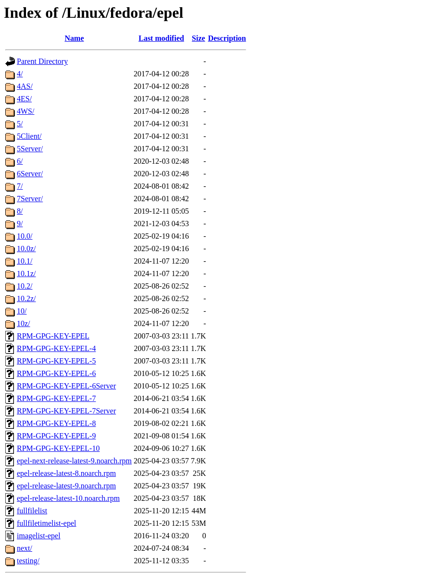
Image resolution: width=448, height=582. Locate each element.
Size (198, 38)
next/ (24, 548)
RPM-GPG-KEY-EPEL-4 (56, 348)
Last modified (161, 38)
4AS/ (25, 86)
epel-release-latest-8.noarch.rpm (66, 473)
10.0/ (24, 236)
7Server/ (30, 198)
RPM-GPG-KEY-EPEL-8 (56, 423)
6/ (20, 161)
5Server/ (30, 149)
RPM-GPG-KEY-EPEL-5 (56, 361)
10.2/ (24, 286)
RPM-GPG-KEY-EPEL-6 (56, 373)
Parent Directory (42, 61)
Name (74, 38)
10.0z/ (26, 248)
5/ (20, 124)
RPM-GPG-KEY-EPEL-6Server (66, 386)
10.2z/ (26, 298)
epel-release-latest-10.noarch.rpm (68, 498)
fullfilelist (32, 511)
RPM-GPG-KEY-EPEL (53, 336)
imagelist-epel (39, 536)
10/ (21, 311)
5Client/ (29, 136)
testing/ (28, 561)
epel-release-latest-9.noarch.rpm (66, 486)
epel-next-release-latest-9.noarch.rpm (74, 461)
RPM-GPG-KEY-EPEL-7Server (66, 411)
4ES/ (24, 99)
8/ (20, 211)
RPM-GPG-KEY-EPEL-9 (56, 436)
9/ (20, 223)
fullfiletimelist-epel (46, 523)
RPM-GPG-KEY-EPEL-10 (58, 448)
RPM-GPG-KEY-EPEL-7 (56, 398)
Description (227, 38)
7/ (20, 186)
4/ (20, 74)
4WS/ (25, 111)
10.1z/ (26, 273)
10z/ (23, 323)
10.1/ (24, 261)
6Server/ (30, 174)
